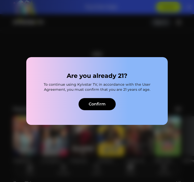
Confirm (97, 104)
